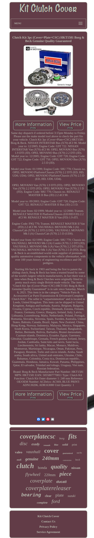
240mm (50, 458)
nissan (75, 468)
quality (59, 466)
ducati (61, 482)
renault (47, 445)
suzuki (71, 496)
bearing (31, 495)
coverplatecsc (37, 436)
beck (77, 459)
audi (19, 459)
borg (61, 438)
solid (65, 444)
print (74, 444)
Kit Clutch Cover (48, 516)
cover (51, 450)
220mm (50, 475)
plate (59, 495)
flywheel (32, 474)
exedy (35, 444)
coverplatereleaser (48, 488)
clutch (25, 466)
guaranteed (68, 453)
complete (42, 502)
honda (42, 468)
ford (56, 501)
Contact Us (48, 521)
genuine (31, 459)
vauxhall (33, 451)
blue (56, 444)
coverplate (41, 481)
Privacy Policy (48, 526)
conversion (67, 460)
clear (48, 496)
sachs (79, 452)
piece (65, 474)
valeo (18, 452)
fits (72, 436)
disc (24, 443)
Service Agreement (48, 532)
